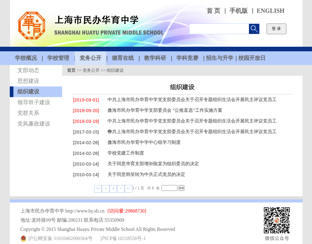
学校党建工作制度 (126, 153)
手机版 (238, 11)
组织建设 (28, 92)
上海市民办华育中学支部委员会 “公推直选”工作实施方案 (165, 110)
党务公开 (91, 70)
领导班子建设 (33, 102)
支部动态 (28, 70)
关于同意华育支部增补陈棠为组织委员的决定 (153, 163)
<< (98, 188)
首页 (71, 70)
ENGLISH (271, 11)
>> (128, 188)
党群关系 (28, 113)
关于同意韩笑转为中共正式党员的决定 (146, 174)
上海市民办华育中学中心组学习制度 (144, 142)
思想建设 (28, 81)
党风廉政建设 (33, 124)
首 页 (213, 11)
